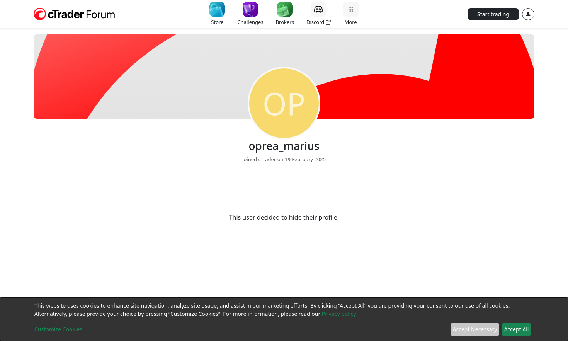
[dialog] (284, 319)
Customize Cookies (58, 329)
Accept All (516, 329)
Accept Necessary (475, 329)
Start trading (493, 14)
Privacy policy (339, 313)
